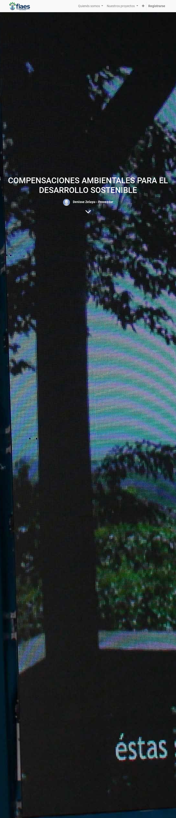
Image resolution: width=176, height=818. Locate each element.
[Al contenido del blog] (88, 211)
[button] (143, 6)
